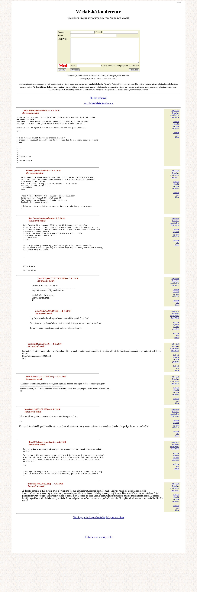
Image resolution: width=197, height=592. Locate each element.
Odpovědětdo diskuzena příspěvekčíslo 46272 (174, 243)
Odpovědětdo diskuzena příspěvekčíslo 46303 (174, 523)
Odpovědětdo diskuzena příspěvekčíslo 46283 (174, 345)
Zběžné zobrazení (98, 103)
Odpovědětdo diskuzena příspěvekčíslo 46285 (174, 443)
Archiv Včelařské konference (98, 108)
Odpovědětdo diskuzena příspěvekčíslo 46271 (174, 188)
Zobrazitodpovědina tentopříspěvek (175, 130)
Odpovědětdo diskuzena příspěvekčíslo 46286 (174, 476)
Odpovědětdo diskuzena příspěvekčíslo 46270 (174, 119)
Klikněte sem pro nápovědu (98, 573)
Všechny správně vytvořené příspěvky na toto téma (98, 554)
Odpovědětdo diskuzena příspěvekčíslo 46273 (174, 312)
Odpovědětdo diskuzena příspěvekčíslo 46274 (174, 411)
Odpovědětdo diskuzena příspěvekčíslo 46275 (174, 378)
